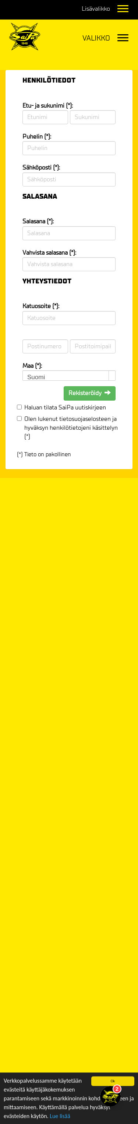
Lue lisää (60, 1119)
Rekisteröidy (89, 393)
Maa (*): (32, 366)
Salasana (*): (38, 221)
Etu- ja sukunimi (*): (47, 105)
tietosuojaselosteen (85, 419)
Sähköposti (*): (41, 167)
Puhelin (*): (36, 136)
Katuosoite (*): (40, 306)
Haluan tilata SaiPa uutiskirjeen (65, 407)
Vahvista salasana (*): (49, 252)
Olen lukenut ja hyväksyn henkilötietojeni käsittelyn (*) (71, 428)
